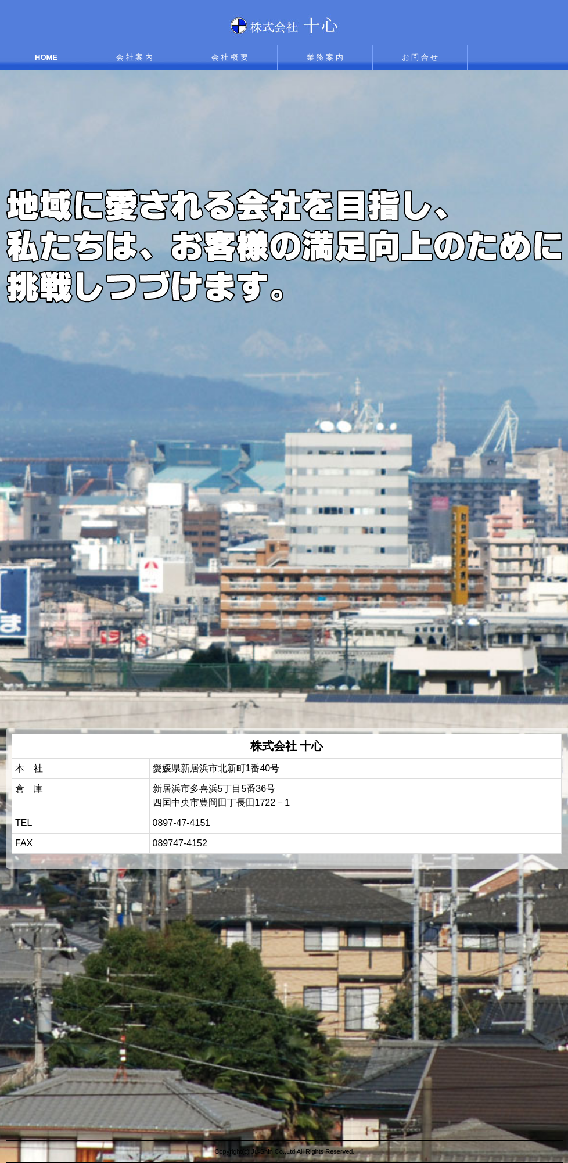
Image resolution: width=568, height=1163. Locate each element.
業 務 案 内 (325, 57)
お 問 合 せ (420, 57)
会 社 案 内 (134, 57)
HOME (46, 57)
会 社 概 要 (229, 57)
